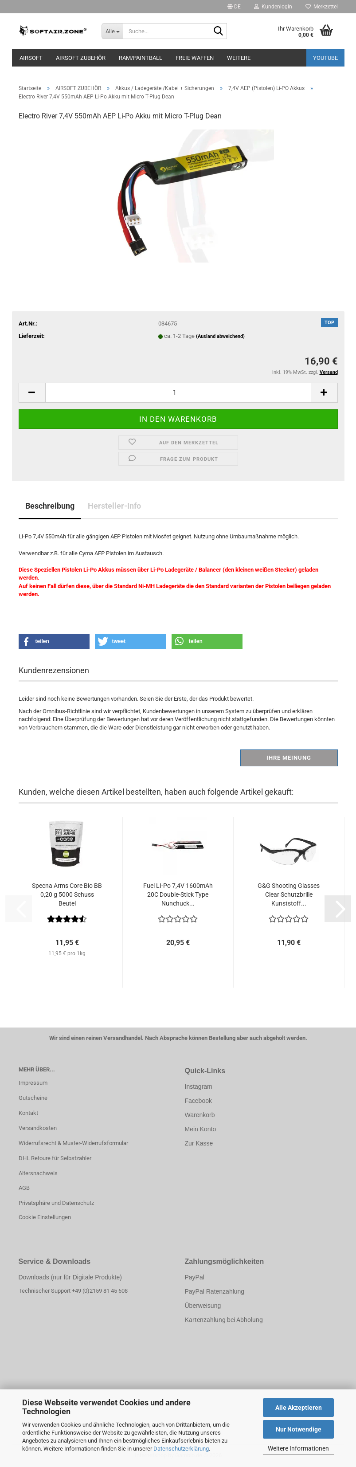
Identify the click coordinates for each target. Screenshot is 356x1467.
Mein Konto (200, 1129)
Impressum (33, 1082)
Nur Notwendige (298, 1429)
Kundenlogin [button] (273, 7)
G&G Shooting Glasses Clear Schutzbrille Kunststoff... (289, 894)
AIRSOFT (31, 58)
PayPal (194, 1277)
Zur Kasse (199, 1143)
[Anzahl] (178, 393)
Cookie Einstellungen (45, 1217)
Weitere (238, 58)
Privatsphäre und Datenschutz (56, 1203)
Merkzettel (321, 7)
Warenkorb (200, 1114)
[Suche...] (112, 31)
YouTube (325, 58)
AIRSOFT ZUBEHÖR (81, 58)
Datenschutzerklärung (181, 1448)
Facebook (198, 1100)
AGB (24, 1188)
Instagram (198, 1086)
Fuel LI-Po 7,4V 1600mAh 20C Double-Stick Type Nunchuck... (178, 894)
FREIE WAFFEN (195, 58)
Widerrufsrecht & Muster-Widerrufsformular (73, 1143)
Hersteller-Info (114, 505)
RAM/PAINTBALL (140, 58)
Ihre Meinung (288, 757)
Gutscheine (33, 1097)
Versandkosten (38, 1128)
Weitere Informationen (298, 1448)
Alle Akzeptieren (298, 1407)
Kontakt (28, 1113)
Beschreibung (49, 505)
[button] (234, 6)
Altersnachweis (38, 1173)
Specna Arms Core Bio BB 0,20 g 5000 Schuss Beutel (67, 894)
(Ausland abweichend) (220, 336)
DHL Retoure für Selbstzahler (55, 1158)
